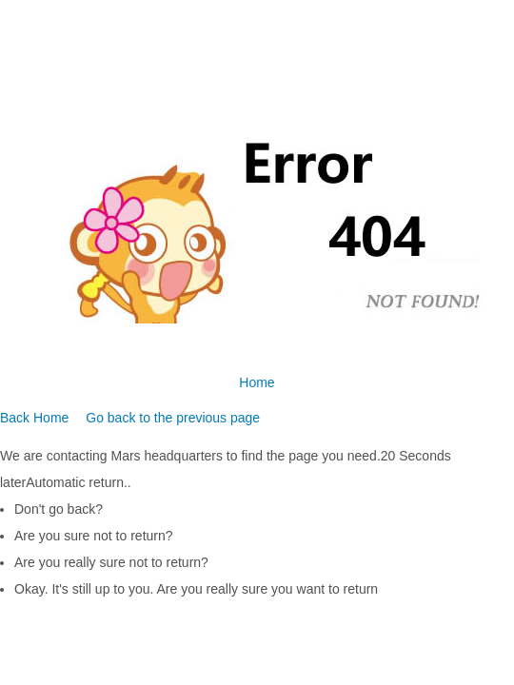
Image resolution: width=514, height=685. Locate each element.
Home (256, 382)
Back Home (34, 417)
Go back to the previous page (173, 417)
